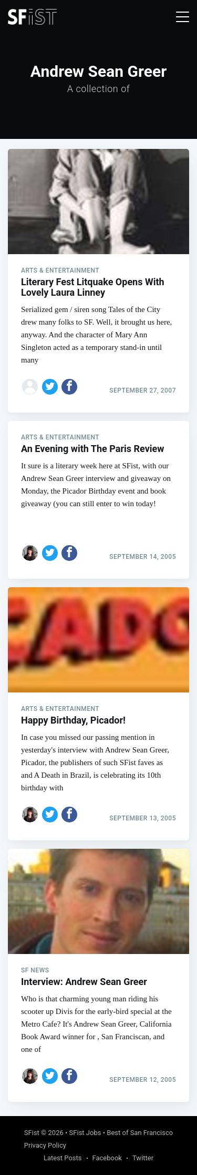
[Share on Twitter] (50, 387)
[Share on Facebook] (69, 387)
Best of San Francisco (140, 1133)
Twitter (142, 1158)
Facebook (107, 1158)
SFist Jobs (85, 1133)
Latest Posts (63, 1158)
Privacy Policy (45, 1145)
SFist (31, 1133)
